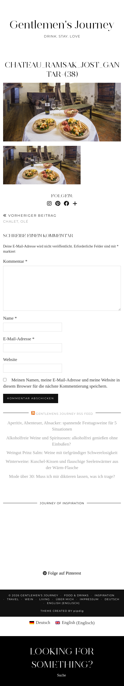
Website (10, 359)
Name (10, 318)
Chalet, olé (30, 218)
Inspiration (104, 595)
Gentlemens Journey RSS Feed (64, 414)
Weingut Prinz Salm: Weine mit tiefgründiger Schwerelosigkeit (61, 452)
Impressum (89, 599)
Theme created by (62, 611)
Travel (13, 599)
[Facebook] (66, 203)
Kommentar (15, 261)
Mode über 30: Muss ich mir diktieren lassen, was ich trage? (62, 476)
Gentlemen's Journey (62, 24)
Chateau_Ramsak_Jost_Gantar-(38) (62, 69)
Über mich (65, 599)
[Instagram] (49, 203)
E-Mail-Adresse (18, 338)
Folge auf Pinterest (62, 573)
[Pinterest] (57, 203)
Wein (29, 599)
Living (44, 599)
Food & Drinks (76, 595)
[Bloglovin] (75, 203)
